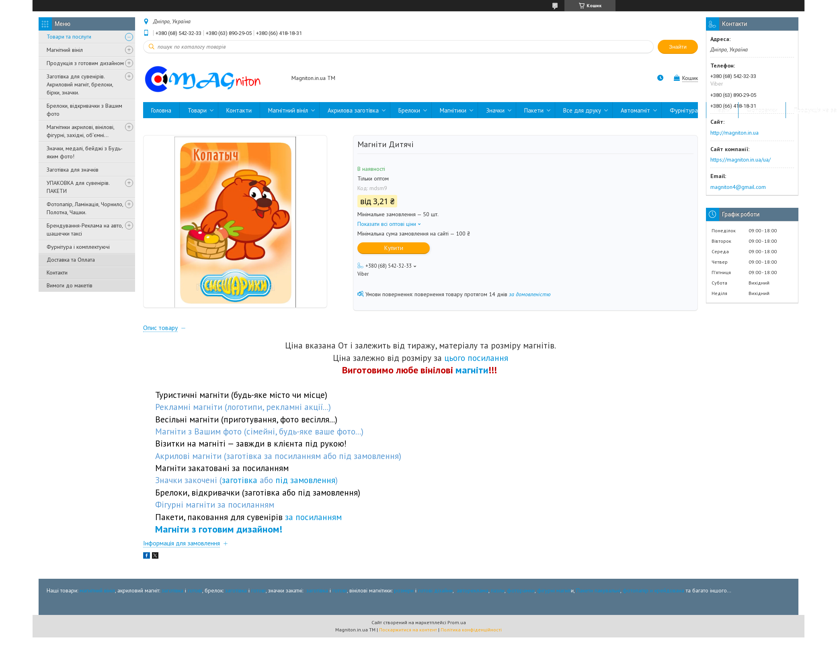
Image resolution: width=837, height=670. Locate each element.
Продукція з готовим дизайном (85, 63)
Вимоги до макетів (69, 285)
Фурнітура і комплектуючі (78, 246)
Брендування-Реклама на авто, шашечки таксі (85, 229)
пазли (498, 615)
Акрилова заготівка (353, 110)
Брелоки (409, 110)
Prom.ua (456, 647)
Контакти (57, 272)
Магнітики (453, 110)
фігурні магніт (554, 615)
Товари (197, 110)
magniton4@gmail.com (738, 187)
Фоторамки (762, 110)
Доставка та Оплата (71, 259)
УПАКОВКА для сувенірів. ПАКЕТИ (78, 187)
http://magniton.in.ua (734, 132)
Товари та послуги (69, 36)
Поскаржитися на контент (408, 655)
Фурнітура (684, 110)
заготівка (172, 615)
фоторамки (521, 615)
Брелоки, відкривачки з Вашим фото (84, 109)
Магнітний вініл (65, 49)
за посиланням (313, 541)
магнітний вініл (97, 615)
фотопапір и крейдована (653, 615)
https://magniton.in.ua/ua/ (740, 159)
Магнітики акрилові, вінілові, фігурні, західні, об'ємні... (80, 131)
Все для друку (582, 110)
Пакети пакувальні (598, 615)
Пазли (722, 110)
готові (195, 615)
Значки (495, 110)
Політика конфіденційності (471, 655)
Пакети (534, 110)
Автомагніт (635, 110)
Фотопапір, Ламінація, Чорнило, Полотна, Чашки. (85, 208)
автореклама (472, 615)
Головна (161, 110)
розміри (404, 615)
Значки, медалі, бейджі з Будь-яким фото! (85, 152)
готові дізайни (435, 615)
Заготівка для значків (72, 169)
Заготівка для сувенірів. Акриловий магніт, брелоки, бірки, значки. (80, 84)
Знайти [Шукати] (678, 47)
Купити (393, 248)
